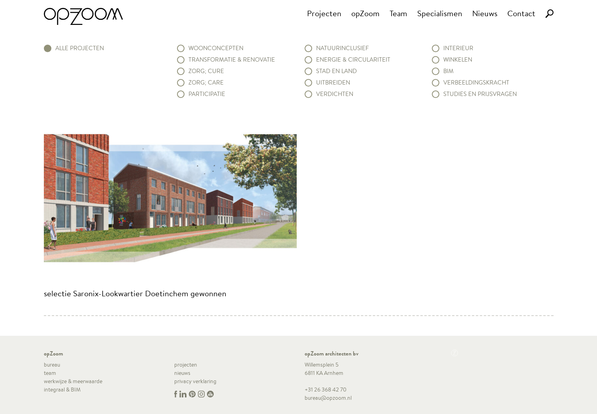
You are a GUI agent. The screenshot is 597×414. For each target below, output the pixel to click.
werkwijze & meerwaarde (73, 381)
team (50, 372)
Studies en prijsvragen (480, 94)
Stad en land (336, 71)
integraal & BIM (62, 389)
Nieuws (484, 13)
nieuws (182, 372)
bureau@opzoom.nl (328, 397)
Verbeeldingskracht (476, 82)
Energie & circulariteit (353, 59)
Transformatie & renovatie (231, 59)
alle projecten (79, 48)
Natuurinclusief (342, 48)
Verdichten (334, 94)
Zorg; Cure (206, 71)
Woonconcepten (215, 48)
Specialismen (439, 13)
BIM (448, 71)
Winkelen (457, 59)
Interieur (458, 48)
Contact (521, 13)
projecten (185, 364)
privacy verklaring (195, 381)
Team (398, 13)
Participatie (206, 94)
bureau (52, 364)
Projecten (324, 13)
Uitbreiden (333, 82)
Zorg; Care (206, 82)
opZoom (365, 13)
